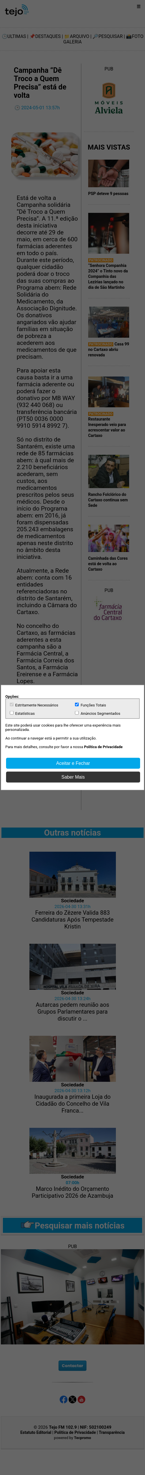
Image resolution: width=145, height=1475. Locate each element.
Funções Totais (90, 705)
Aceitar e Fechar (73, 763)
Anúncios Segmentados (97, 713)
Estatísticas (22, 713)
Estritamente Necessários (34, 705)
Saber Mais (73, 777)
